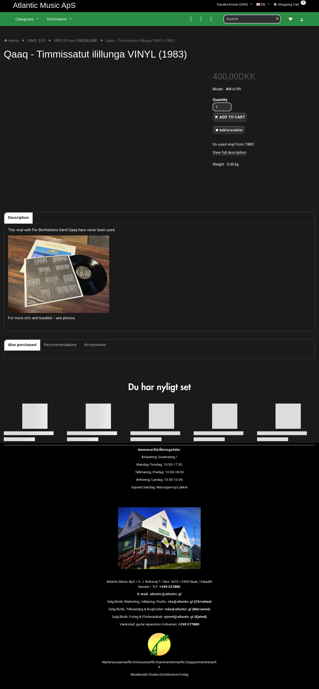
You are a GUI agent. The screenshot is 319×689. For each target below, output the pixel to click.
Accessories (95, 344)
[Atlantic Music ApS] (44, 5)
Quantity (220, 99)
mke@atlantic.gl (178, 609)
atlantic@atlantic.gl (165, 594)
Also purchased (22, 344)
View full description (229, 152)
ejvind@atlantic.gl (179, 617)
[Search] (278, 19)
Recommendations (60, 344)
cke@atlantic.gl (180, 601)
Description (18, 217)
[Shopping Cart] (289, 4)
